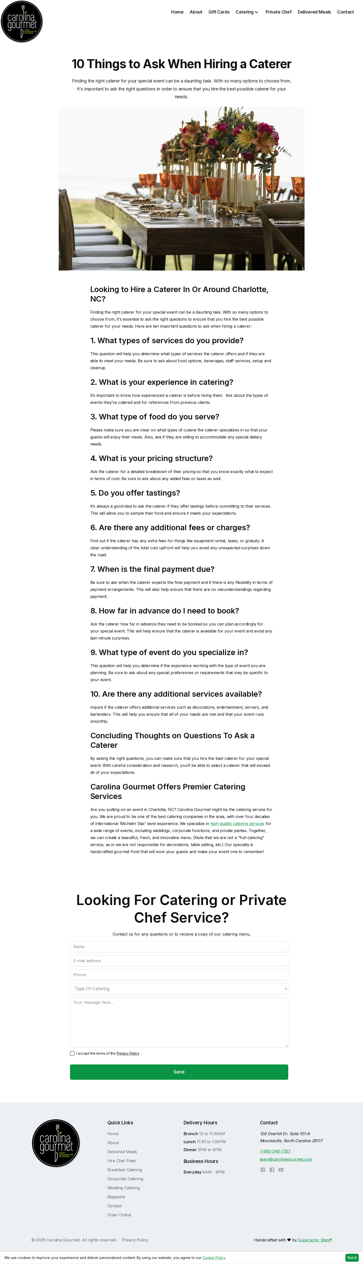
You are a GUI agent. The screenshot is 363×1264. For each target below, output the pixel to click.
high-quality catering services (237, 823)
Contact (345, 12)
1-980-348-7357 (275, 1151)
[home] (22, 12)
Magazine (116, 1196)
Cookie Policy (213, 1257)
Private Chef (279, 12)
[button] (248, 12)
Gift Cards (219, 12)
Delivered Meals (314, 12)
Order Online (119, 1214)
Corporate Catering (125, 1178)
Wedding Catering (123, 1187)
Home (177, 12)
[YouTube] (281, 1170)
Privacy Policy (128, 1053)
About (196, 12)
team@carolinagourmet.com (286, 1159)
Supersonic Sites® (315, 1239)
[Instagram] (264, 1170)
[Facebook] (272, 1170)
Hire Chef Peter (121, 1160)
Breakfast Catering (124, 1169)
